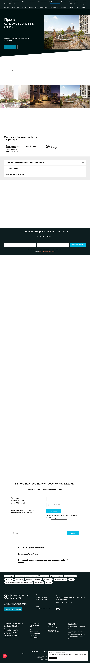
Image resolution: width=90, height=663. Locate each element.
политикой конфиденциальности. (59, 518)
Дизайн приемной (35, 633)
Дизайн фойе (33, 635)
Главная (6, 70)
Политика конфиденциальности (45, 656)
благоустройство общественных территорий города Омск (19, 582)
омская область (44, 576)
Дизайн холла (34, 637)
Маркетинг (63, 7)
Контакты (84, 7)
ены (45, 651)
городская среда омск (70, 576)
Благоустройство (15, 7)
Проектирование (32, 7)
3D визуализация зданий (75, 636)
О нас (70, 7)
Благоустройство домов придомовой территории (11, 626)
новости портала (39, 582)
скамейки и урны (9, 576)
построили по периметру (60, 579)
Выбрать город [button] (64, 2)
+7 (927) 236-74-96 (79, 2)
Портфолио (6, 7)
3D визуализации (42, 7)
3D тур (70, 639)
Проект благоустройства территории (11, 633)
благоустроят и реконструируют (33, 579)
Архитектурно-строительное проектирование (52, 625)
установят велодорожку (56, 576)
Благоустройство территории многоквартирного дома (12, 629)
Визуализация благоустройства (13, 623)
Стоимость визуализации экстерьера (75, 631)
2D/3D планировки (53, 7)
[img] (71, 3)
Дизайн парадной (35, 631)
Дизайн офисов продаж (34, 626)
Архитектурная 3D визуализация (73, 624)
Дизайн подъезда (35, 623)
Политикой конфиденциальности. (47, 251)
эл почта (71, 579)
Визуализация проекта (75, 629)
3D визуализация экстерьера (76, 626)
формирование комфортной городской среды (27, 576)
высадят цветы (9, 579)
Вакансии (77, 7)
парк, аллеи (48, 582)
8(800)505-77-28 (17, 500)
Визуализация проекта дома (76, 634)
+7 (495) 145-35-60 (41, 597)
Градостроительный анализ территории (53, 630)
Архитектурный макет (54, 628)
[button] (10, 47)
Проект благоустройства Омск (20, 70)
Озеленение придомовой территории (11, 636)
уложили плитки (48, 579)
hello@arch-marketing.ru (78, 4)
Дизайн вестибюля (35, 629)
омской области (19, 579)
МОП (23, 7)
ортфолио (34, 651)
